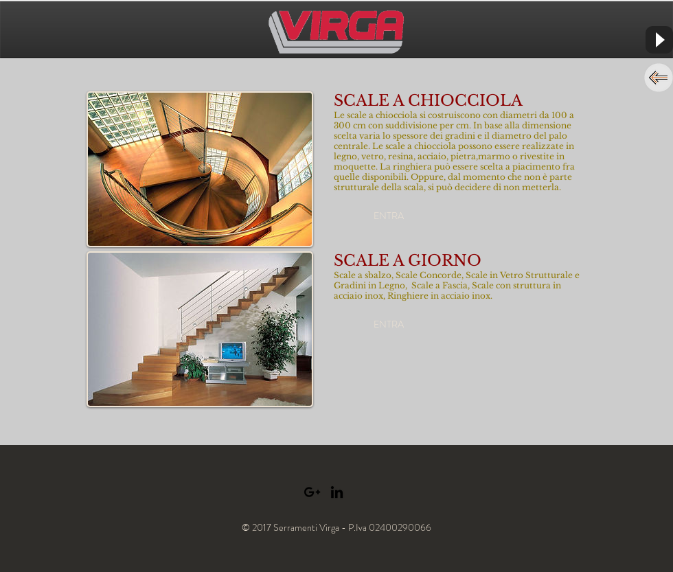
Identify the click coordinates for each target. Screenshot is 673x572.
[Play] (659, 40)
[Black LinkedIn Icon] (336, 492)
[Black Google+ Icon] (312, 492)
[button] (389, 216)
